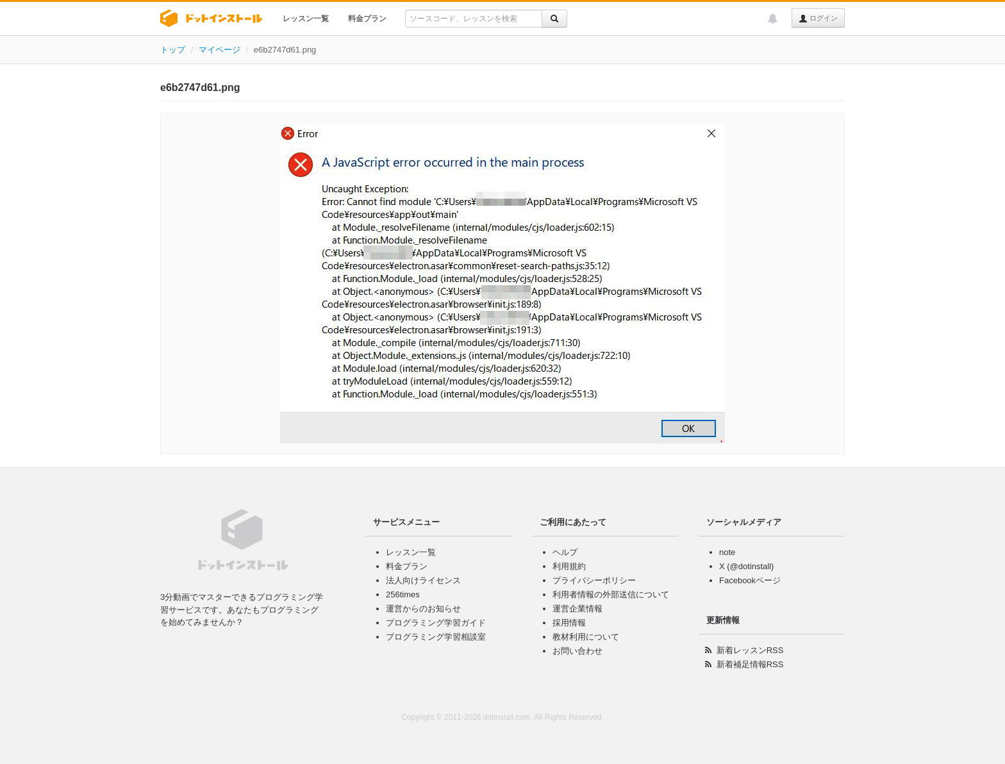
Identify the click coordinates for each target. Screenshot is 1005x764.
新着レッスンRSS (750, 650)
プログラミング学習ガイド (436, 622)
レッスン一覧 (306, 18)
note (727, 552)
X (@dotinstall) (746, 566)
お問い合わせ (577, 651)
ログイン (818, 18)
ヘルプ (564, 552)
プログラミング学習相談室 (436, 637)
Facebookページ (750, 580)
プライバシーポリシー (594, 580)
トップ (172, 49)
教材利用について (585, 637)
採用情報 (569, 622)
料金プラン (367, 18)
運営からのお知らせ (423, 608)
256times (403, 594)
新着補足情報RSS (750, 664)
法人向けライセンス (423, 580)
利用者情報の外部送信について (610, 594)
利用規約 (569, 566)
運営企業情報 (577, 608)
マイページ (219, 49)
